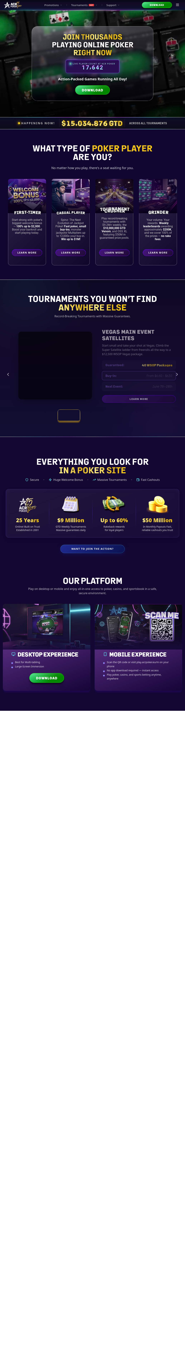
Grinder (159, 212)
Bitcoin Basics (17, 828)
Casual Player (72, 212)
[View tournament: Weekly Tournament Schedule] (92, 415)
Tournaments (84, 5)
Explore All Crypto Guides (92, 1025)
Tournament (105, 1190)
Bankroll (81, 913)
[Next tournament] (177, 374)
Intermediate (53, 1190)
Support (113, 5)
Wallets (116, 905)
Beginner (27, 1190)
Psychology (79, 1199)
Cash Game (131, 1190)
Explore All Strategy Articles (92, 1277)
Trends (104, 913)
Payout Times (71, 828)
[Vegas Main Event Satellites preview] (50, 365)
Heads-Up (158, 1190)
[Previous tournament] (8, 374)
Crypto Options (44, 828)
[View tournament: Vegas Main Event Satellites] (69, 415)
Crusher (115, 211)
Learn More (29, 253)
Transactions (92, 905)
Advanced (79, 1190)
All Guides (22, 905)
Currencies (69, 905)
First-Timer (28, 212)
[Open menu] (177, 5)
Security (140, 905)
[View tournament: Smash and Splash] (116, 415)
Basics (45, 905)
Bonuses (163, 905)
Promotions (53, 5)
